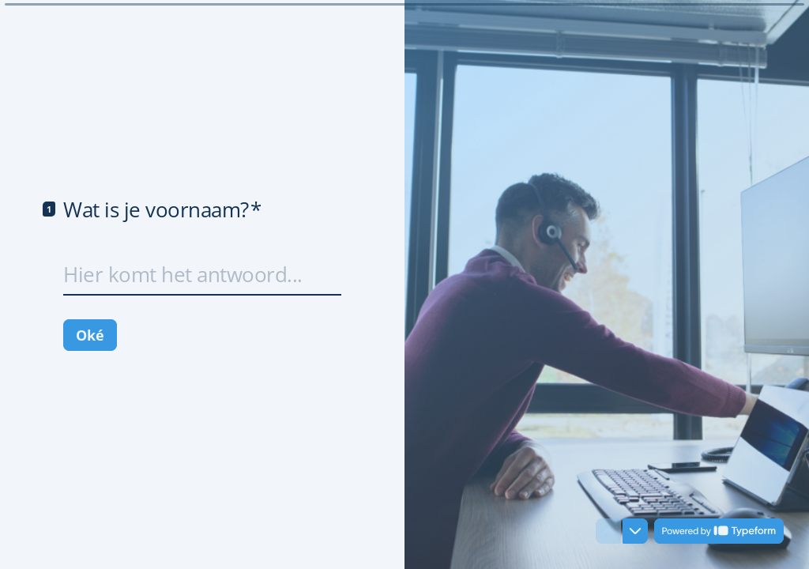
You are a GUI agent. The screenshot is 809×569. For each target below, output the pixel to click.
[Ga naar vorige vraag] (608, 531)
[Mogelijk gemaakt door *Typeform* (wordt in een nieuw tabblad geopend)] (719, 531)
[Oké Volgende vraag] (90, 335)
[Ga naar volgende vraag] (635, 531)
